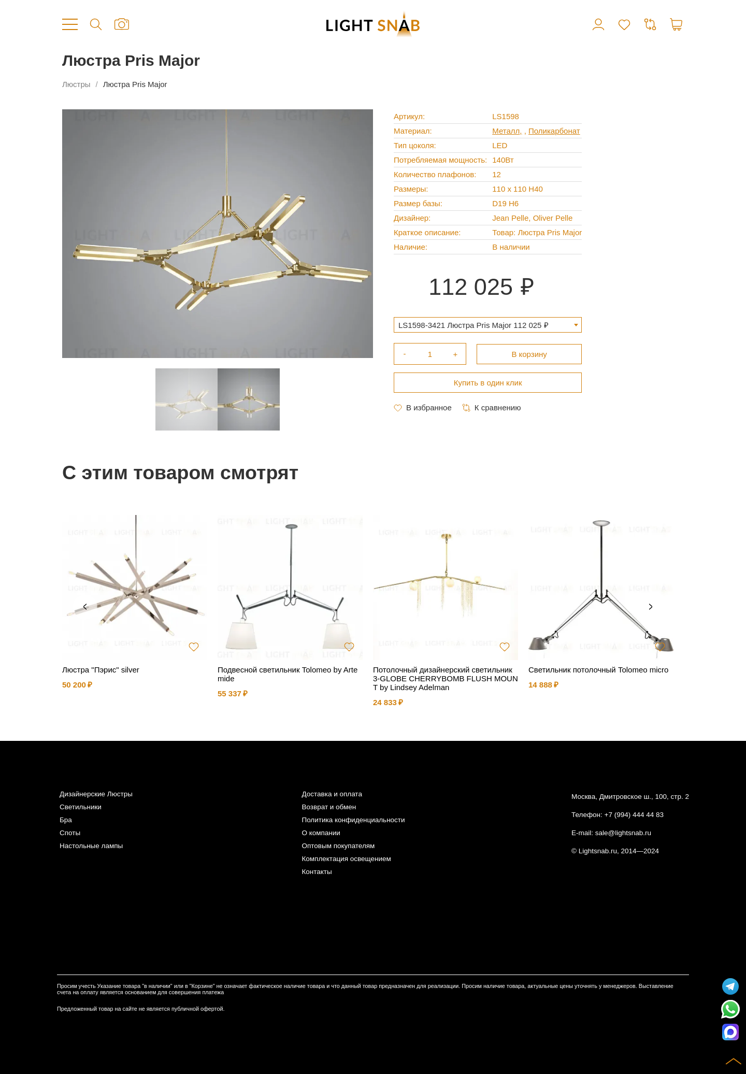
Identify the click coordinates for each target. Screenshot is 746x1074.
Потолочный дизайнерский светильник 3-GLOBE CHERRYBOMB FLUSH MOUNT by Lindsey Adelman (445, 678)
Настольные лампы (91, 846)
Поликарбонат (554, 130)
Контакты (317, 872)
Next (650, 607)
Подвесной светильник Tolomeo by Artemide (287, 674)
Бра (66, 820)
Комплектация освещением (346, 859)
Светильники (81, 807)
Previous (85, 607)
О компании (321, 833)
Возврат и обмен (329, 807)
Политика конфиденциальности (353, 820)
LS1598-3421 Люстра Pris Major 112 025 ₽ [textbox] (473, 325)
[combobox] (488, 325)
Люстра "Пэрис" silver (100, 669)
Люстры (76, 84)
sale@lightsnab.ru (623, 833)
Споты (70, 833)
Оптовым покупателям (338, 846)
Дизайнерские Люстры (96, 794)
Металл (506, 130)
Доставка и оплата (332, 794)
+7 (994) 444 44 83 (634, 815)
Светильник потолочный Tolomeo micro (598, 669)
